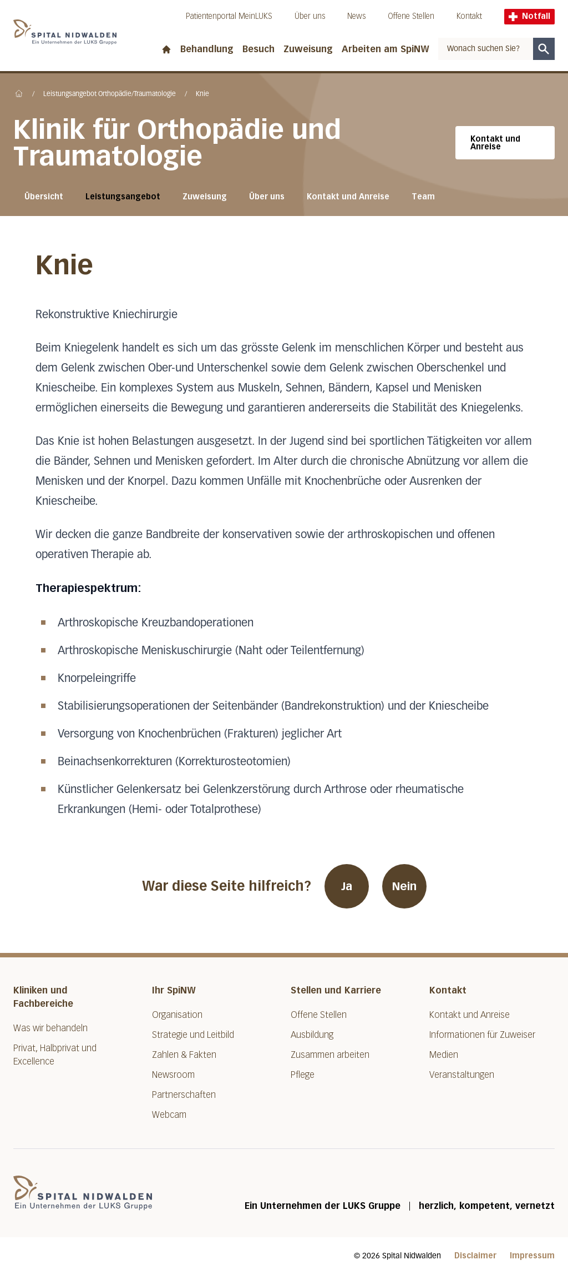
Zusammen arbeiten (330, 1055)
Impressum (532, 1256)
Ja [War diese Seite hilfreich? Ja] (346, 886)
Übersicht (43, 197)
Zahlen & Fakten (184, 1055)
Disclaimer (475, 1256)
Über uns (310, 16)
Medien (443, 1055)
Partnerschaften (184, 1095)
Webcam (169, 1115)
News (356, 16)
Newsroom (173, 1075)
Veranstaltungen (461, 1075)
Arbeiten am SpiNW (385, 49)
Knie (202, 94)
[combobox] (485, 49)
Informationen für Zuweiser (482, 1035)
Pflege (303, 1075)
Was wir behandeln (50, 1028)
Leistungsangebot (122, 197)
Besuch (258, 49)
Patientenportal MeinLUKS (229, 16)
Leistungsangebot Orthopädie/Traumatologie (109, 94)
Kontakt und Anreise (495, 143)
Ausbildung (312, 1035)
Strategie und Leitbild (193, 1035)
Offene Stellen (411, 16)
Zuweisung (308, 49)
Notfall (529, 16)
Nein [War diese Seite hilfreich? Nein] (404, 886)
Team (423, 197)
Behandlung (207, 49)
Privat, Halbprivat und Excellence (55, 1055)
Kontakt (469, 16)
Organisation (177, 1015)
